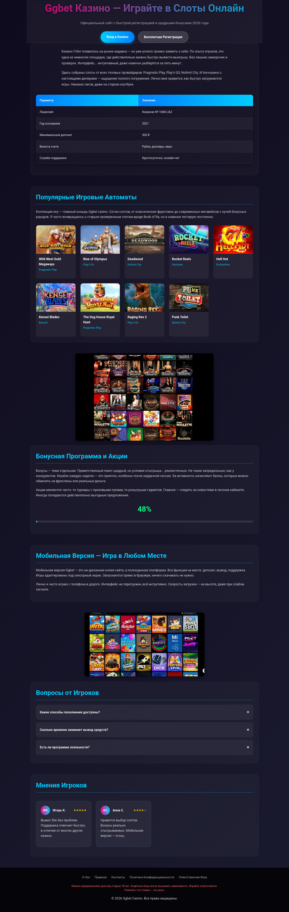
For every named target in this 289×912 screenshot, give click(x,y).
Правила (101, 877)
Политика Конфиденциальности (151, 877)
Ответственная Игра (193, 877)
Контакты (118, 877)
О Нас (86, 877)
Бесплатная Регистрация (163, 37)
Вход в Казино (117, 37)
